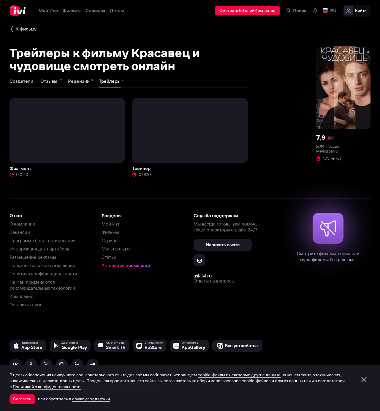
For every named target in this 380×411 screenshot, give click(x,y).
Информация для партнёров (39, 248)
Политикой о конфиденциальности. (47, 386)
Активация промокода (126, 265)
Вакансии (20, 232)
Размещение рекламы (33, 257)
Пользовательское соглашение (42, 265)
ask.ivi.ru (203, 275)
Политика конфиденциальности (43, 273)
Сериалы (111, 240)
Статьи (109, 257)
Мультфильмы (116, 248)
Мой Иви (111, 223)
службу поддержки (91, 398)
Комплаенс (21, 296)
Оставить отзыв (26, 304)
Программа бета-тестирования (42, 240)
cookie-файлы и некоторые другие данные (239, 374)
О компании (22, 223)
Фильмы (110, 232)
